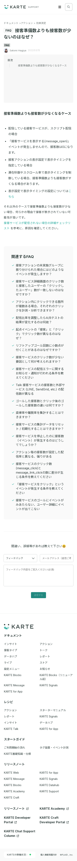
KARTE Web (11, 772)
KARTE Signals (49, 778)
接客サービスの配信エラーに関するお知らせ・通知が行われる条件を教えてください (40, 373)
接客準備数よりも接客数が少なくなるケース (42, 65)
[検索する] (68, 6)
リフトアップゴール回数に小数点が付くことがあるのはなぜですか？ (40, 348)
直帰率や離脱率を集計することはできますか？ (40, 415)
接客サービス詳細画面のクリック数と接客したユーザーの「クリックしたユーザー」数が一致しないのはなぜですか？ (40, 287)
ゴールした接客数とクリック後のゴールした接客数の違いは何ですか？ (40, 403)
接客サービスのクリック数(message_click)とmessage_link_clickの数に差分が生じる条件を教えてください (39, 470)
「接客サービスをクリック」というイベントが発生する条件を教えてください (40, 488)
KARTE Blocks (12, 785)
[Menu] (59, 7)
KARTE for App (49, 772)
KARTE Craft (11, 797)
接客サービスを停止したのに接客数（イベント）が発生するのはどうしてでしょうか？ (40, 440)
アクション (27, 23)
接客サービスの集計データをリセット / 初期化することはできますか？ (40, 426)
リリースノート (16, 808)
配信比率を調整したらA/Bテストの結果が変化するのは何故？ (39, 320)
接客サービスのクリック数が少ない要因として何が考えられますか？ (40, 359)
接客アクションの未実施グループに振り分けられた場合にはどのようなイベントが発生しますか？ (40, 269)
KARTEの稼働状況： (19, 854)
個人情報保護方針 (48, 854)
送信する (38, 595)
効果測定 (41, 23)
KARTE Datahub (49, 785)
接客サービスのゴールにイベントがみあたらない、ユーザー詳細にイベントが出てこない (40, 504)
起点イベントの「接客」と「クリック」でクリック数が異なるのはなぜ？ (40, 334)
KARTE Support (49, 791)
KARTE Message (14, 778)
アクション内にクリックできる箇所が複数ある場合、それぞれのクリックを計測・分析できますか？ (40, 306)
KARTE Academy (14, 791)
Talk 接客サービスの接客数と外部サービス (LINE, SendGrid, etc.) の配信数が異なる (40, 389)
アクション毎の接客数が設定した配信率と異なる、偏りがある (40, 454)
